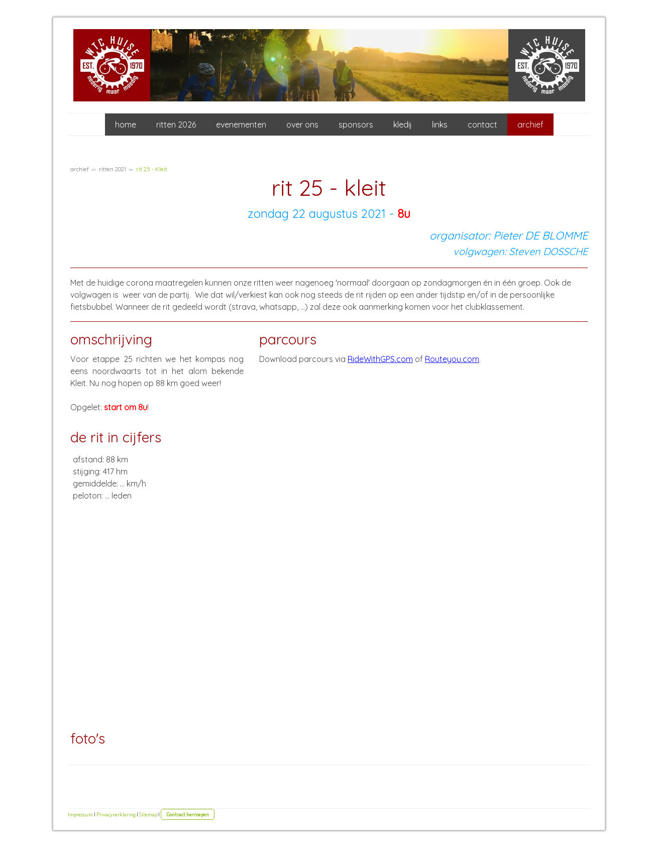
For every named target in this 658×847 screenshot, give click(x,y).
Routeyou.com (452, 359)
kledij (402, 124)
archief (530, 124)
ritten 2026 (176, 124)
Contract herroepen (187, 814)
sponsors (356, 124)
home (125, 124)
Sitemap (148, 814)
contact (482, 124)
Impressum (80, 814)
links (440, 124)
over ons (302, 124)
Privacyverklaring (116, 814)
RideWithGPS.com (380, 359)
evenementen (241, 124)
